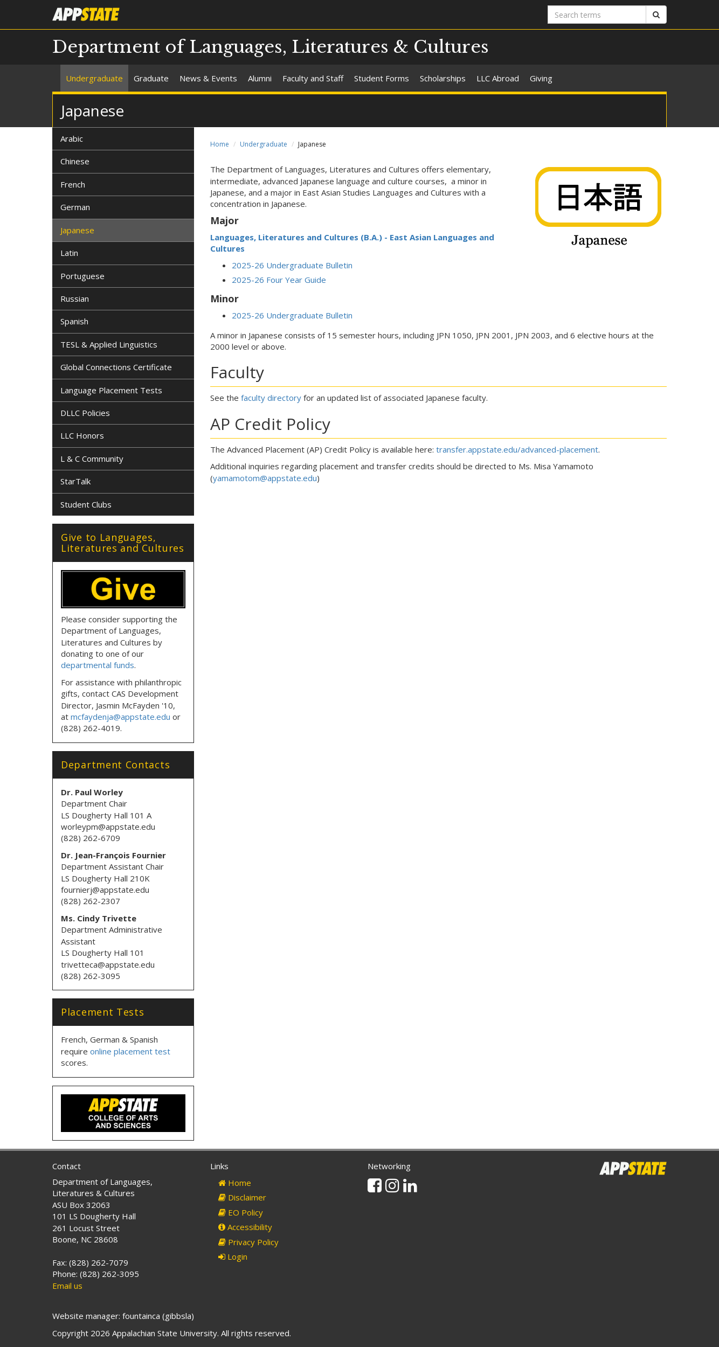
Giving (541, 78)
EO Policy (240, 1212)
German (75, 207)
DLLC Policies (85, 412)
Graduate (151, 78)
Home (219, 144)
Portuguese (82, 275)
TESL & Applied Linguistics (108, 344)
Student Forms (381, 78)
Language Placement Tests (111, 390)
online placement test (130, 1051)
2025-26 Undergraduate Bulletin (292, 265)
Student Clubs (86, 504)
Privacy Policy (248, 1242)
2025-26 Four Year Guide (279, 279)
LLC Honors (82, 435)
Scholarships (443, 78)
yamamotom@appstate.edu (265, 478)
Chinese (74, 161)
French (72, 184)
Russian (74, 298)
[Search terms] (597, 14)
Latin (69, 252)
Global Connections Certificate (116, 367)
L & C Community (91, 458)
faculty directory (271, 397)
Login (232, 1256)
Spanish (74, 321)
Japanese (77, 230)
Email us (67, 1285)
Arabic (71, 138)
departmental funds (97, 664)
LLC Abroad (497, 78)
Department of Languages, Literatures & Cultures (270, 47)
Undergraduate (94, 78)
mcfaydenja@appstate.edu (120, 716)
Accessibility (245, 1226)
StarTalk (75, 481)
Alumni (260, 78)
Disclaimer (242, 1197)
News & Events (208, 78)
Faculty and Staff (312, 78)
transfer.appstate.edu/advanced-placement (517, 449)
